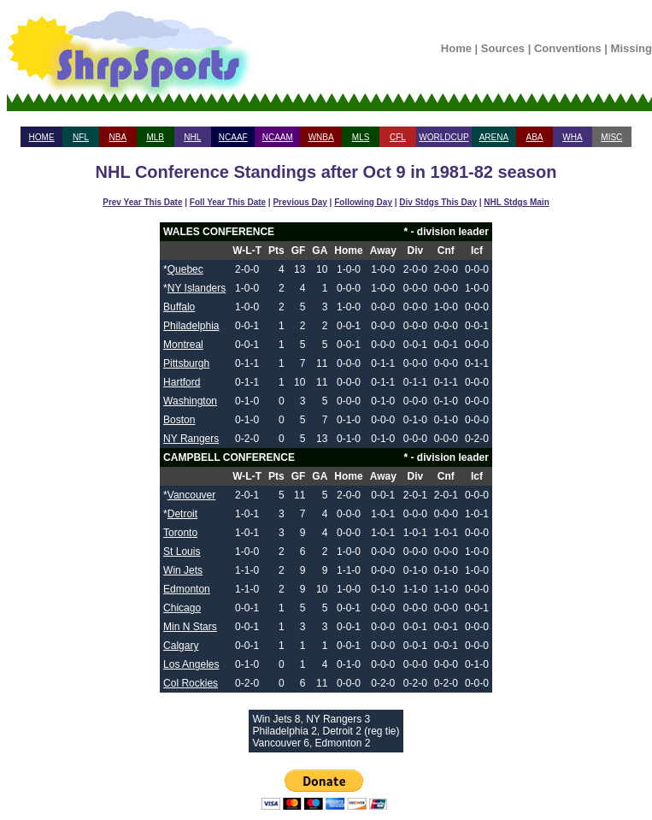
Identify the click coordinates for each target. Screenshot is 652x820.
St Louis (181, 551)
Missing (631, 48)
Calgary (180, 646)
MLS (361, 137)
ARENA (493, 137)
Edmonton (186, 589)
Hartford (181, 382)
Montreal (183, 345)
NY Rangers (191, 439)
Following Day (363, 202)
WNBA (321, 137)
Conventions (568, 48)
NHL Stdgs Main (516, 202)
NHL (192, 137)
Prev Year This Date (142, 202)
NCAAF (233, 137)
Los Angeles (191, 664)
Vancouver (191, 495)
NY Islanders (196, 288)
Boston (179, 420)
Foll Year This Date (228, 202)
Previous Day (299, 202)
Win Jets (183, 570)
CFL (398, 137)
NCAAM (277, 137)
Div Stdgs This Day (438, 202)
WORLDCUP (443, 137)
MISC (611, 137)
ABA (534, 137)
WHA (572, 137)
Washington (190, 401)
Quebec (185, 269)
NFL (81, 137)
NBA (118, 137)
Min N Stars (190, 627)
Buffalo (179, 307)
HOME (42, 137)
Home (456, 48)
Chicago (182, 608)
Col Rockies (190, 683)
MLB (155, 137)
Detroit (182, 514)
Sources (503, 48)
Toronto (180, 533)
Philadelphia (191, 326)
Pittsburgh (186, 363)
